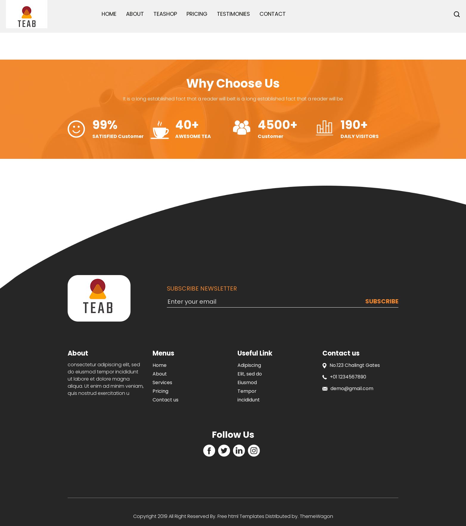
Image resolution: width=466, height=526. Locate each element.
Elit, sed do (249, 373)
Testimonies (233, 14)
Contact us (165, 399)
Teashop (165, 14)
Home (109, 14)
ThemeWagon (316, 516)
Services (162, 382)
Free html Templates (240, 516)
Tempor (247, 391)
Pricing (197, 14)
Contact (273, 14)
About (135, 14)
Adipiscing (249, 365)
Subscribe (381, 301)
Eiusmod (247, 382)
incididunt (248, 399)
